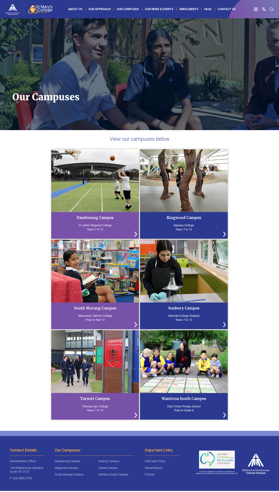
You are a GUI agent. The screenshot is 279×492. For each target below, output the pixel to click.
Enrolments (193, 9)
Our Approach (104, 9)
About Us (80, 9)
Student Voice (200, 427)
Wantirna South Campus (113, 385)
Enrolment (112, 427)
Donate (92, 427)
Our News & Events (163, 9)
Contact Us (146, 14)
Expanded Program (17, 429)
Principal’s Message (135, 429)
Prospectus (158, 427)
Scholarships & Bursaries (43, 429)
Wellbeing (14, 456)
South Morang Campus (69, 385)
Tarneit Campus (108, 378)
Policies (150, 385)
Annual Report (153, 378)
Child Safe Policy (155, 371)
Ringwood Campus (66, 378)
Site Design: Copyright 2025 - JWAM (34, 482)
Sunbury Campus (108, 371)
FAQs (127, 14)
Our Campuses (132, 9)
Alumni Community (68, 429)
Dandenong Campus (67, 371)
